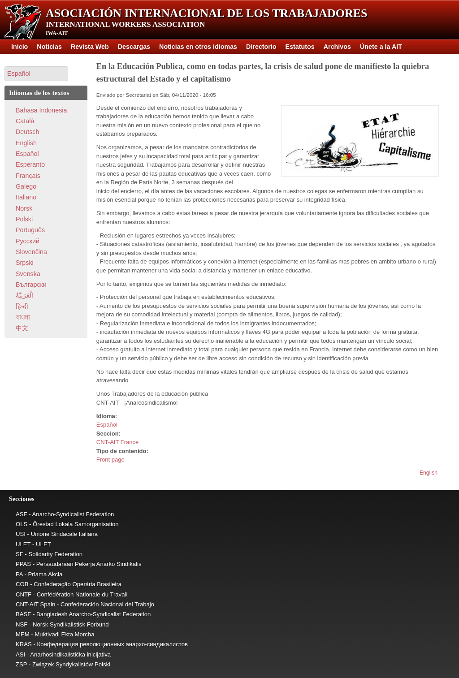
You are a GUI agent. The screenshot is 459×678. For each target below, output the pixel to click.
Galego (26, 186)
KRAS (24, 644)
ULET (23, 544)
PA (19, 574)
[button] (36, 73)
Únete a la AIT (381, 46)
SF (19, 554)
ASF (21, 514)
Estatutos (300, 46)
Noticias (49, 46)
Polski (24, 219)
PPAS (23, 564)
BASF (23, 614)
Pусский (27, 241)
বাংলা (23, 317)
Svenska (28, 273)
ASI (20, 654)
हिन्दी (22, 306)
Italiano (26, 197)
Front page (110, 459)
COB (22, 584)
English (428, 473)
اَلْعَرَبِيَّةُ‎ (24, 295)
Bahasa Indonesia (41, 110)
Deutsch (27, 131)
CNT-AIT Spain (35, 604)
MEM (23, 634)
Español (106, 424)
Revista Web (90, 46)
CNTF (23, 594)
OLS (21, 524)
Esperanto (30, 164)
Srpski (25, 262)
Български (31, 284)
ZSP (21, 664)
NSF (21, 624)
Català (25, 121)
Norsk (24, 208)
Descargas (134, 46)
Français (28, 175)
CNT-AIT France (117, 442)
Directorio (261, 46)
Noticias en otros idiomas (198, 46)
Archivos (337, 46)
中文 (22, 328)
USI (21, 534)
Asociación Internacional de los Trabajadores (207, 13)
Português (30, 229)
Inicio (19, 46)
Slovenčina (31, 251)
